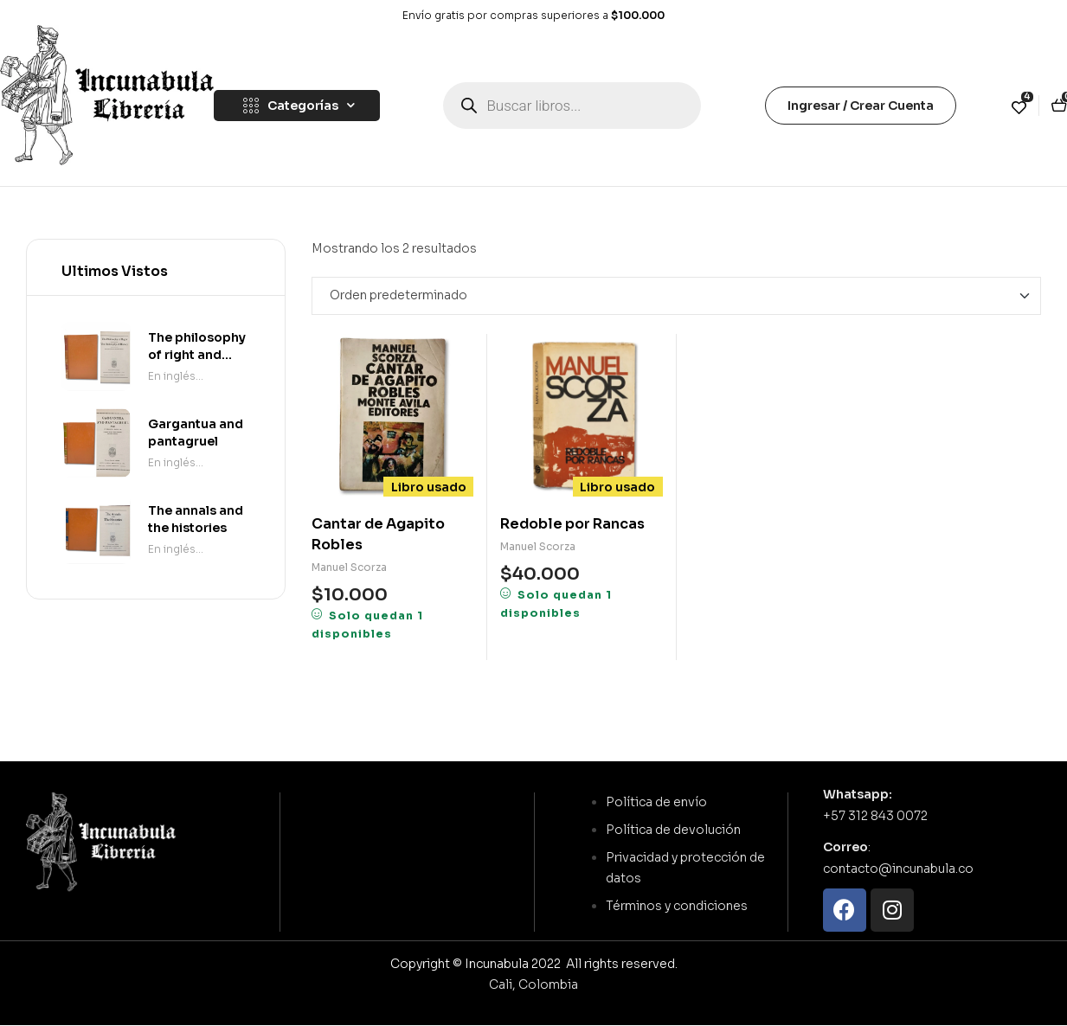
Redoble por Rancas (572, 524)
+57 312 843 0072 (875, 816)
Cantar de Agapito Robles (378, 534)
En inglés (172, 375)
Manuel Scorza (349, 567)
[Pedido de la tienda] (676, 296)
